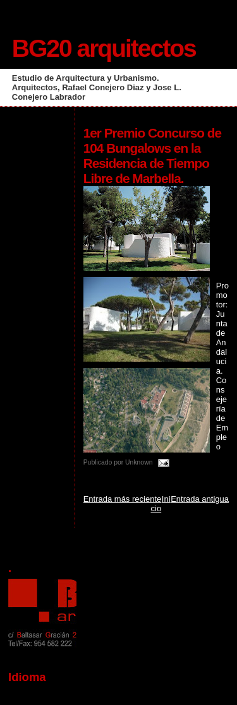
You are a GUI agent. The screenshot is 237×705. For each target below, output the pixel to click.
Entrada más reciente (122, 499)
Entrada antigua (200, 499)
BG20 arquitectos (104, 48)
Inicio (161, 503)
